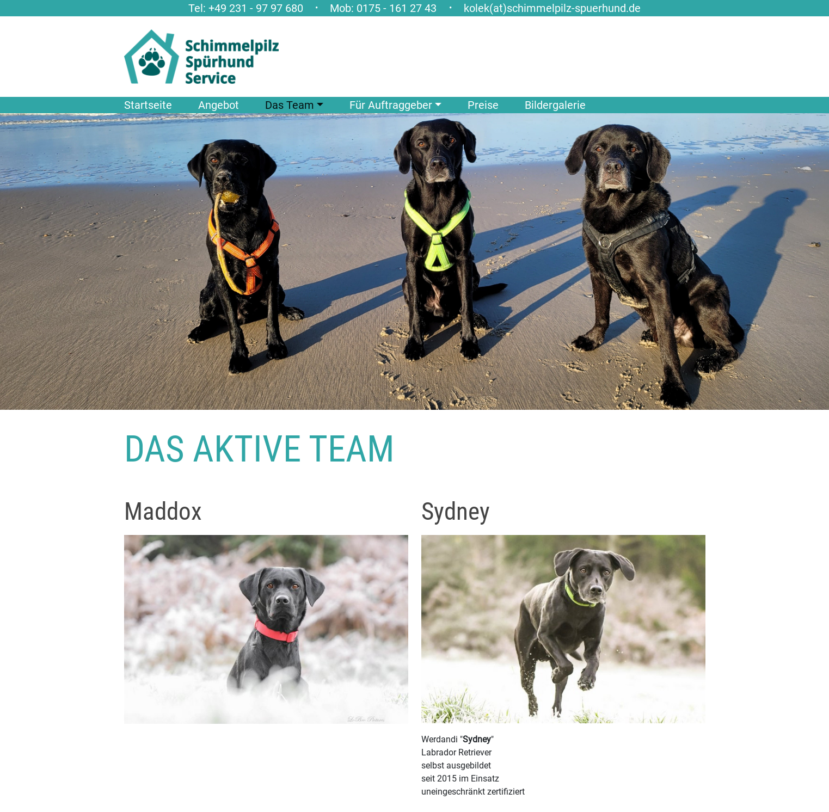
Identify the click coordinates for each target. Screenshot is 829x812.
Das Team (289, 105)
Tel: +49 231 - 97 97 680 (245, 8)
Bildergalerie (555, 105)
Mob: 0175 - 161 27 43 (383, 8)
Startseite (148, 105)
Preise (483, 105)
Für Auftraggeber (390, 105)
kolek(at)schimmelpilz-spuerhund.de (552, 8)
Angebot (218, 105)
